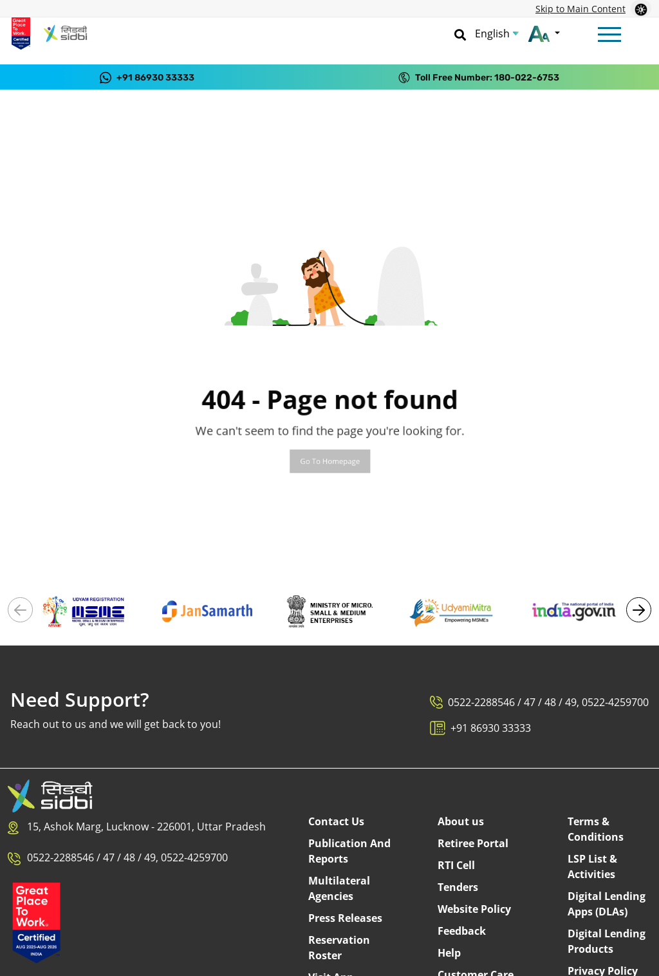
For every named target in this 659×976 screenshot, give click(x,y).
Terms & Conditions (596, 829)
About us (461, 821)
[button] (638, 609)
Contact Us (336, 821)
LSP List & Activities (592, 866)
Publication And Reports (349, 851)
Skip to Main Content (580, 9)
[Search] (460, 33)
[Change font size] (544, 33)
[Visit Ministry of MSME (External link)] (329, 610)
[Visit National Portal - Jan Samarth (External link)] (207, 610)
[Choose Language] (497, 33)
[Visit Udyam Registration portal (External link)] (85, 610)
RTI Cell (456, 865)
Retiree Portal (473, 843)
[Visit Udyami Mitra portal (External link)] (452, 610)
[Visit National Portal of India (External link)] (574, 610)
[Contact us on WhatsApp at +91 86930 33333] (147, 77)
